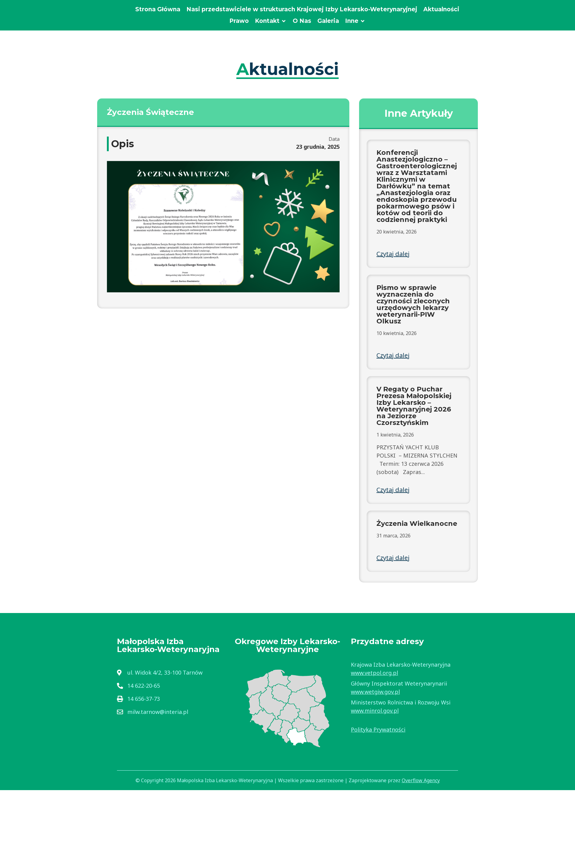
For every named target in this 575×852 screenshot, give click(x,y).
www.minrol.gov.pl (375, 710)
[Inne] (355, 21)
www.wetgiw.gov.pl (375, 691)
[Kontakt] (271, 21)
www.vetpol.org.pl (374, 672)
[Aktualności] (441, 10)
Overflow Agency (421, 780)
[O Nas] (302, 21)
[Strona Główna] (157, 10)
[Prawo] (239, 21)
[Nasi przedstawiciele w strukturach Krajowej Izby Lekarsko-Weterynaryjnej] (301, 10)
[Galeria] (328, 21)
